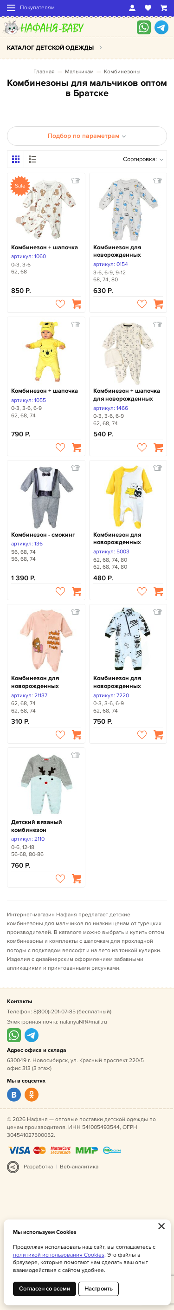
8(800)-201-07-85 (54, 1011)
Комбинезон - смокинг (43, 534)
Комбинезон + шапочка (44, 247)
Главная (44, 71)
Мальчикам (79, 71)
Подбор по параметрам (87, 136)
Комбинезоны (122, 71)
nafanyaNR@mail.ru (83, 1021)
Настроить (98, 1288)
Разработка (38, 1166)
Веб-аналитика (79, 1166)
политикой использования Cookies (58, 1255)
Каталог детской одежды (50, 48)
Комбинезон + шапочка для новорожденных (126, 394)
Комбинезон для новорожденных (117, 251)
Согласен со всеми (44, 1288)
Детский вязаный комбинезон (36, 826)
